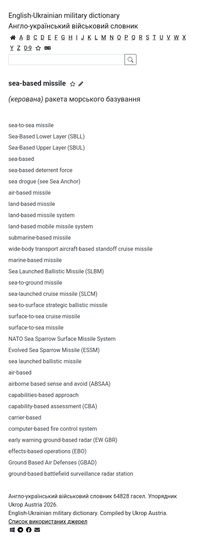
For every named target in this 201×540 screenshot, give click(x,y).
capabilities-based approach (43, 395)
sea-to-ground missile (35, 282)
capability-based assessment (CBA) (52, 406)
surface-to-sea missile (35, 327)
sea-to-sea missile (31, 125)
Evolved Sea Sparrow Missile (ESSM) (54, 350)
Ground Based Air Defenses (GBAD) (52, 462)
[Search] (66, 59)
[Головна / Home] (13, 37)
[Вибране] (38, 48)
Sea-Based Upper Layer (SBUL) (46, 147)
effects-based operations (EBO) (47, 451)
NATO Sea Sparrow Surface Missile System (62, 339)
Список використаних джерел (47, 521)
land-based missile (31, 204)
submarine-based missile (39, 237)
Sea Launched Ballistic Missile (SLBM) (56, 271)
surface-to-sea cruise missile (44, 316)
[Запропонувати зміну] (80, 84)
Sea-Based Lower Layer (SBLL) (46, 136)
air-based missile (29, 192)
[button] (72, 84)
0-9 (28, 48)
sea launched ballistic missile (44, 361)
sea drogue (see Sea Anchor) (44, 181)
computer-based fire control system (52, 428)
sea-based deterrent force (40, 170)
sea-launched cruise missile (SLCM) (53, 294)
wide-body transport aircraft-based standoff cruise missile (80, 249)
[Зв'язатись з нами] (37, 530)
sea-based (21, 159)
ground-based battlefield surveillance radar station (70, 473)
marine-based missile (35, 260)
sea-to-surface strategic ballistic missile (57, 305)
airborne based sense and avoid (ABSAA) (59, 383)
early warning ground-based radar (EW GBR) (63, 440)
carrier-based (24, 417)
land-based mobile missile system (50, 226)
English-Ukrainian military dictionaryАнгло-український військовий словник (73, 20)
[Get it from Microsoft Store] (12, 530)
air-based (20, 372)
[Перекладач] (48, 48)
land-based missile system (41, 215)
